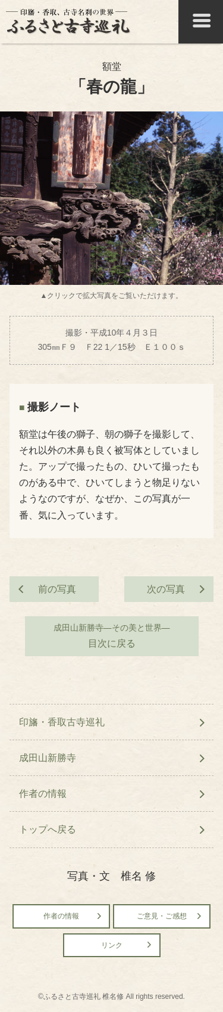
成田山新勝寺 (47, 758)
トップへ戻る (47, 829)
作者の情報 (43, 794)
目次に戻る (112, 634)
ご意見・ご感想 (162, 916)
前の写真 (57, 589)
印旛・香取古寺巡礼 (62, 722)
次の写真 (166, 589)
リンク (112, 945)
